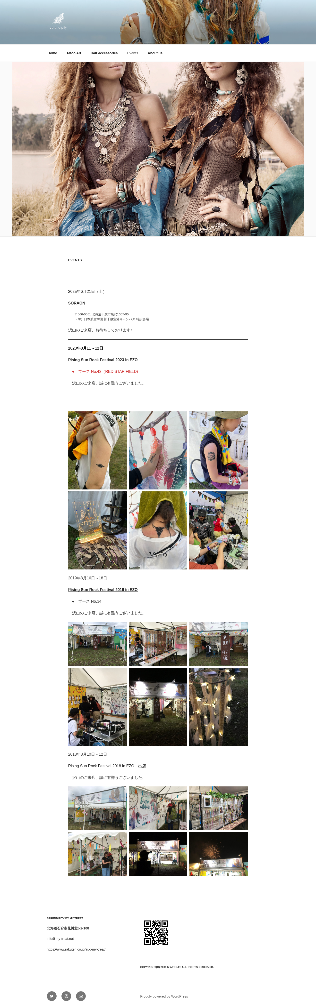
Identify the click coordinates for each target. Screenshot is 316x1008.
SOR (72, 303)
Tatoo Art (74, 53)
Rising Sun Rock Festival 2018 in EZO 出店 (107, 766)
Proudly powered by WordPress (164, 996)
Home (52, 53)
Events (132, 53)
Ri (103, 360)
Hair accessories (104, 53)
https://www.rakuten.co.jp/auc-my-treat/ (76, 949)
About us (155, 53)
